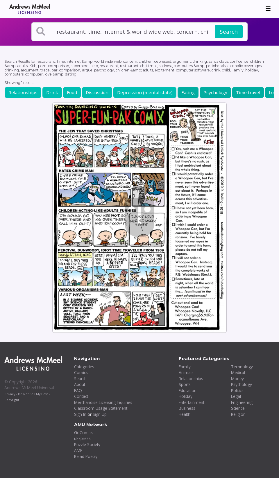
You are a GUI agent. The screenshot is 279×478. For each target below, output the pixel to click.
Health (184, 414)
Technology (242, 366)
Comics (81, 372)
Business (187, 408)
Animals (186, 372)
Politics (237, 390)
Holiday (185, 396)
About (79, 384)
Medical (238, 372)
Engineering (242, 402)
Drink (52, 92)
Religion (238, 414)
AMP (78, 450)
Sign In (80, 414)
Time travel (248, 92)
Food (72, 92)
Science (238, 408)
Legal (236, 396)
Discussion (97, 92)
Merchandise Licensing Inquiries (103, 402)
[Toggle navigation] (268, 8)
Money (237, 378)
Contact (81, 396)
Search (229, 31)
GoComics (83, 432)
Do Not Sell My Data (33, 394)
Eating (188, 92)
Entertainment (191, 402)
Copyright (11, 400)
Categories (84, 366)
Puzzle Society (87, 444)
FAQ (78, 390)
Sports (185, 384)
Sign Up (100, 414)
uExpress (82, 438)
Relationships (22, 92)
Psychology (215, 92)
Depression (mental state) (145, 92)
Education (187, 390)
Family (185, 366)
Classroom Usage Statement (100, 408)
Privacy (9, 394)
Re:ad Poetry (85, 456)
